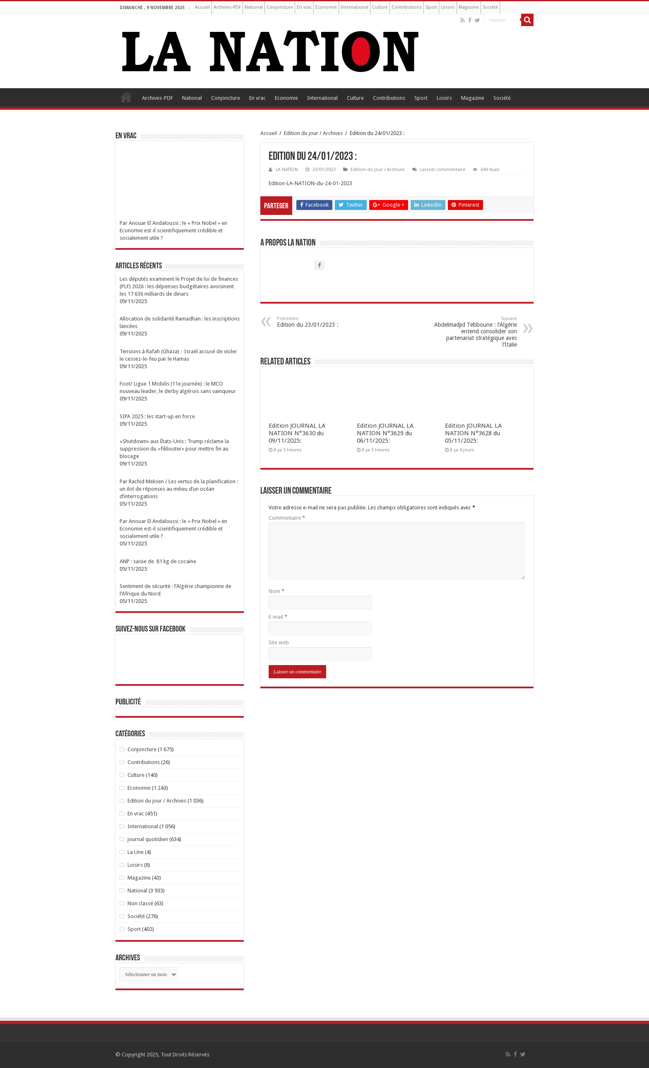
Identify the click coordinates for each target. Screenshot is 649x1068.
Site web (279, 642)
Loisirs (448, 7)
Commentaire (287, 518)
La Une (135, 852)
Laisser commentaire (442, 169)
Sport (431, 7)
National (254, 7)
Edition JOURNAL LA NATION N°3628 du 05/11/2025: (473, 433)
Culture (380, 7)
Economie (326, 7)
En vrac (304, 7)
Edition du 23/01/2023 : (319, 322)
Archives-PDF (227, 7)
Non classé (140, 903)
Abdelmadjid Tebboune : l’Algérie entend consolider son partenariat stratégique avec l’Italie (474, 332)
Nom (276, 591)
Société (490, 7)
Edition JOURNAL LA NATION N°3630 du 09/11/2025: (297, 433)
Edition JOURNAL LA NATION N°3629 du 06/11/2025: (385, 433)
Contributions (407, 7)
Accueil (202, 7)
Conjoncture (280, 7)
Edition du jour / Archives (313, 133)
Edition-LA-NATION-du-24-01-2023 (310, 183)
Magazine (469, 7)
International (354, 7)
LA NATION (287, 169)
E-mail (278, 617)
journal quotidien (147, 839)
